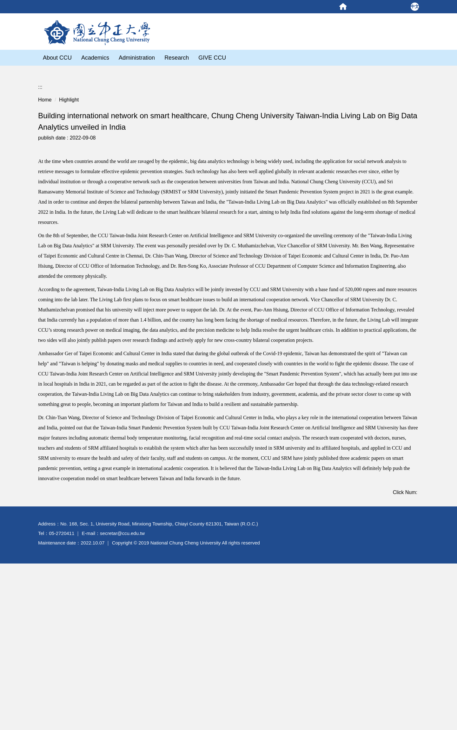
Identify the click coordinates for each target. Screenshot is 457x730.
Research (176, 58)
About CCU (57, 58)
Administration (137, 58)
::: (40, 79)
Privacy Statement (363, 692)
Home (45, 92)
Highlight (69, 92)
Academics (95, 58)
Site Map (443, 369)
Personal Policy (324, 692)
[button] (42, 211)
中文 (415, 6)
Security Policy (401, 692)
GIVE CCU (212, 58)
